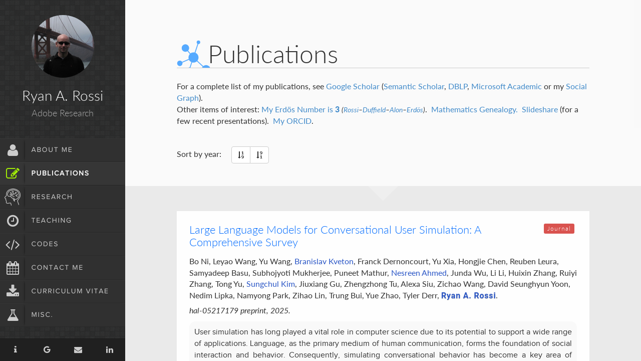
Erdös (415, 110)
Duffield (374, 110)
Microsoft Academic (506, 86)
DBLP (457, 86)
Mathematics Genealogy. (474, 109)
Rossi (351, 110)
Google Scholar (353, 86)
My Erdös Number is (300, 109)
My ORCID (292, 120)
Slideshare (540, 109)
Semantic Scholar (414, 86)
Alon (396, 110)
